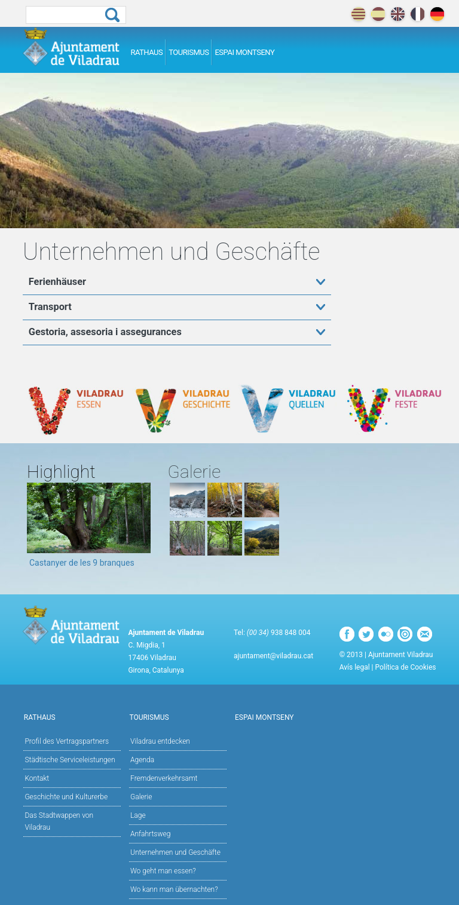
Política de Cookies (405, 667)
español (378, 14)
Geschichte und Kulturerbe (66, 797)
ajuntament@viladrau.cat (273, 656)
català (358, 14)
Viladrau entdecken (177, 740)
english (398, 14)
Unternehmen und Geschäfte (175, 852)
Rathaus (146, 52)
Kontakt (37, 778)
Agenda (142, 760)
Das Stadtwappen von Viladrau (59, 821)
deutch (437, 14)
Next (142, 529)
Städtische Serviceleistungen (70, 760)
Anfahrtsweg (150, 834)
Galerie (141, 797)
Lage (138, 815)
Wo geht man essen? (163, 871)
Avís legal (354, 667)
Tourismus (189, 52)
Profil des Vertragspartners (67, 741)
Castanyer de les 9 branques (81, 562)
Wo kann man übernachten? (174, 889)
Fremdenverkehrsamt (163, 778)
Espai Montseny (244, 52)
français (417, 14)
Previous (36, 529)
